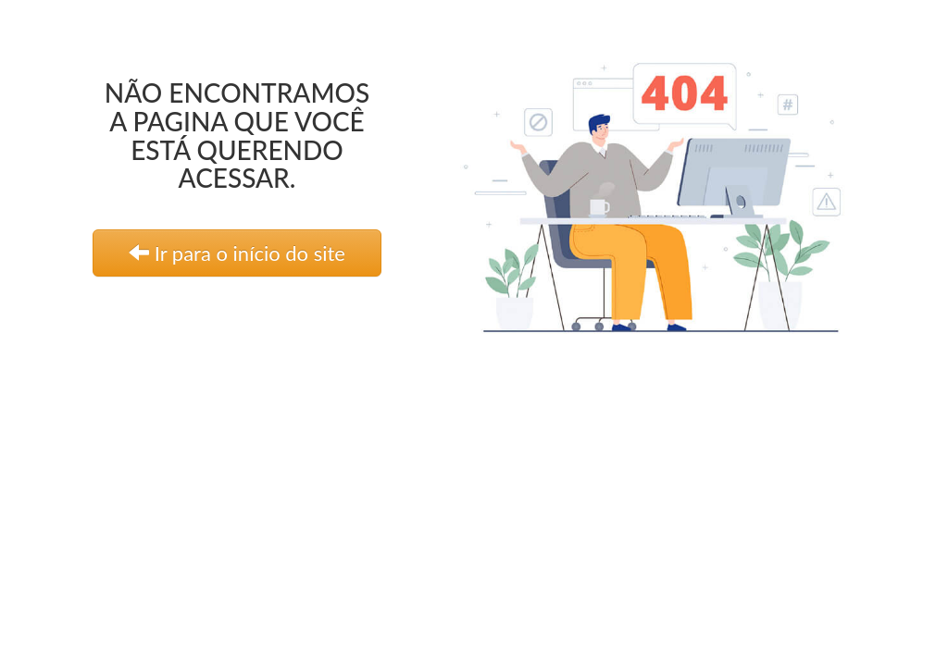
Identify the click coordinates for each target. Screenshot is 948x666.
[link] (671, 189)
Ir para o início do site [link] (237, 252)
